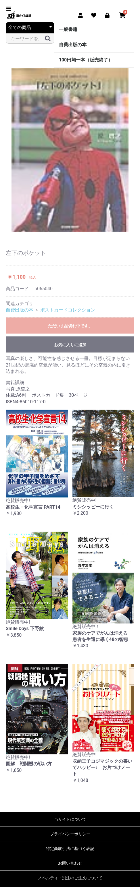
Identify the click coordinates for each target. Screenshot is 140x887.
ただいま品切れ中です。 (70, 326)
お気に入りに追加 (70, 344)
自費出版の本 (73, 44)
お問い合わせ (70, 863)
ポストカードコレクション (67, 310)
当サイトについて (70, 819)
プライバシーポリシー (70, 834)
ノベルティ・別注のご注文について (70, 878)
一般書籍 (68, 29)
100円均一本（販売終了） (86, 60)
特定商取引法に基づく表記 (70, 848)
